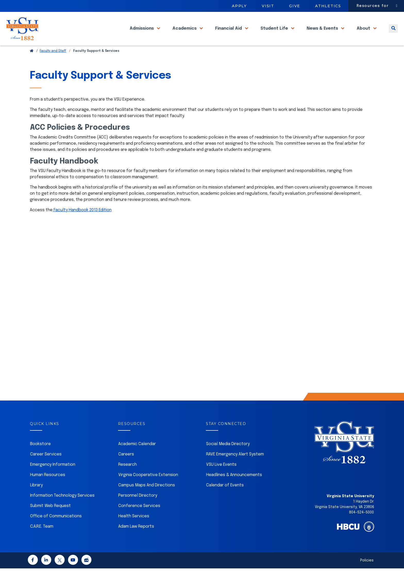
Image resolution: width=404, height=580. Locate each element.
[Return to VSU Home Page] (31, 62)
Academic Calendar (137, 455)
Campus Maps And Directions (146, 497)
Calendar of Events (225, 497)
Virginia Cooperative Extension (148, 486)
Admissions (142, 33)
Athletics (328, 6)
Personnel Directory (137, 507)
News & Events (323, 33)
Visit (268, 6)
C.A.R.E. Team (41, 538)
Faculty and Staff (53, 62)
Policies (367, 572)
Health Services (133, 528)
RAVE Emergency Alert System (235, 466)
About (364, 33)
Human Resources (47, 486)
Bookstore (40, 455)
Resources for (373, 6)
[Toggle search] (393, 33)
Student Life (274, 33)
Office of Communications (56, 528)
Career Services (46, 466)
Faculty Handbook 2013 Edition (82, 221)
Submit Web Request (50, 517)
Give (294, 6)
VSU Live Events (221, 476)
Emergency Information (52, 476)
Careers (126, 466)
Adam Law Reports (136, 538)
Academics (185, 33)
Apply (239, 6)
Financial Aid (229, 33)
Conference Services (139, 517)
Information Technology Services (62, 507)
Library (36, 497)
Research (127, 476)
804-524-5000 (361, 524)
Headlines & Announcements (234, 486)
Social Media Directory (228, 455)
